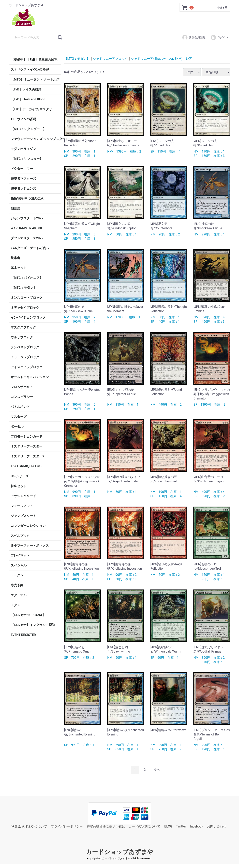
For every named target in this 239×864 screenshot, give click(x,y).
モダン (15, 605)
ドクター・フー (22, 169)
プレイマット (20, 555)
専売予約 (17, 585)
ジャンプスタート (23, 516)
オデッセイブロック (25, 307)
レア (189, 58)
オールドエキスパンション (30, 377)
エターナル (19, 595)
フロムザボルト (22, 387)
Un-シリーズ (20, 476)
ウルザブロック (22, 337)
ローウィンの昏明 (23, 119)
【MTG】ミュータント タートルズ (35, 79)
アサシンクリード (23, 496)
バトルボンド (20, 407)
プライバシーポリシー (67, 826)
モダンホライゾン (23, 149)
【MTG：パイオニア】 (27, 278)
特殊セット (19, 486)
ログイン (219, 37)
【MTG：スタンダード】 (28, 129)
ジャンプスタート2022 (27, 218)
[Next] (157, 770)
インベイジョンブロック (28, 317)
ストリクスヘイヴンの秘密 (30, 69)
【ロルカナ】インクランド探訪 (33, 625)
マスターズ (19, 417)
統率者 (15, 258)
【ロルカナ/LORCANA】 (28, 615)
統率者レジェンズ (23, 188)
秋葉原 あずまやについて (29, 826)
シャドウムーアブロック (110, 58)
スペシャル (19, 565)
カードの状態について (144, 826)
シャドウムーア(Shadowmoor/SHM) (156, 58)
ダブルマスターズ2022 (27, 238)
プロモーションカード (26, 436)
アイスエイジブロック (26, 367)
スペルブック (20, 536)
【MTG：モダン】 (23, 288)
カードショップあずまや (119, 851)
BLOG (168, 826)
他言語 (15, 208)
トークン (17, 575)
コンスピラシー (22, 397)
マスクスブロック (23, 327)
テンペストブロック (25, 347)
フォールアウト (22, 506)
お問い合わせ (216, 826)
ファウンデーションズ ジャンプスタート (36, 139)
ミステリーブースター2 (27, 456)
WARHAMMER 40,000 (26, 228)
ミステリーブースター (26, 446)
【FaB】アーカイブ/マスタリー (33, 109)
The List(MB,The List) (26, 466)
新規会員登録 (194, 37)
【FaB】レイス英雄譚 (26, 89)
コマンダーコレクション (28, 526)
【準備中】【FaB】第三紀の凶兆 (34, 59)
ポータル (17, 426)
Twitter (181, 826)
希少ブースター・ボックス (30, 545)
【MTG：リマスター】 (27, 159)
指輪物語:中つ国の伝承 (27, 198)
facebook (196, 826)
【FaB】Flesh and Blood (28, 99)
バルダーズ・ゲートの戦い (30, 248)
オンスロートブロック (26, 298)
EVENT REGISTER (23, 635)
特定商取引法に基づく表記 (106, 826)
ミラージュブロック (25, 357)
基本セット (19, 268)
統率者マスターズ (23, 178)
